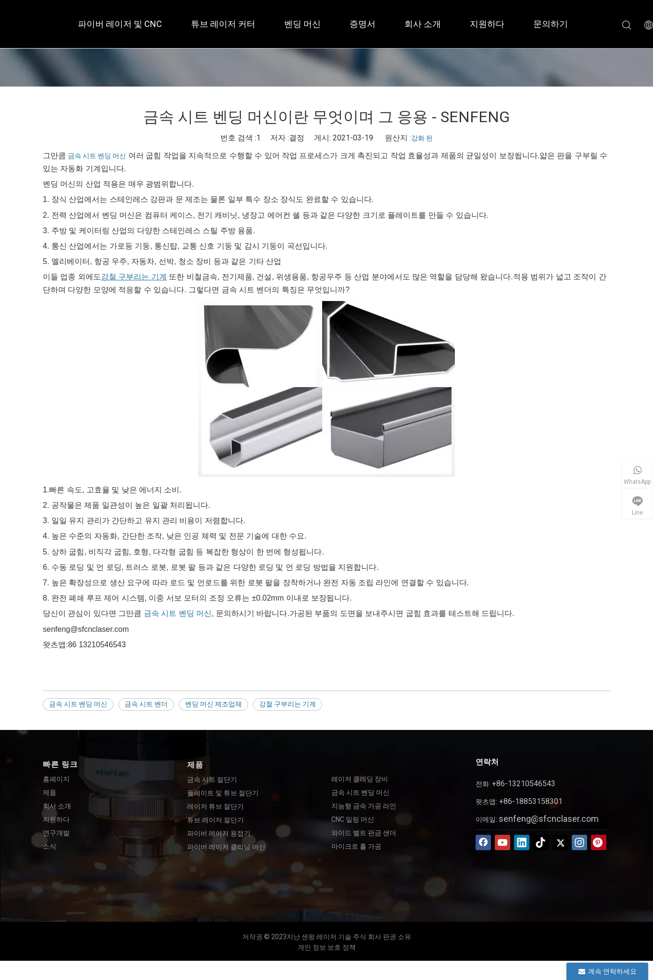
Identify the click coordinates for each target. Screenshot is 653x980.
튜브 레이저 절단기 (215, 820)
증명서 (363, 24)
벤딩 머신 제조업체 (213, 704)
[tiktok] (541, 842)
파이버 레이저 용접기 (219, 833)
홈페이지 (56, 779)
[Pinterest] (598, 842)
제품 (49, 792)
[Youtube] (502, 842)
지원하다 (487, 24)
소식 (49, 846)
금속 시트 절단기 (212, 779)
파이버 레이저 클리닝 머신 (226, 847)
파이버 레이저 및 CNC (120, 24)
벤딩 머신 (302, 24)
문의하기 (550, 24)
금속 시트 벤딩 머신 (97, 156)
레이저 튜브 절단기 (215, 806)
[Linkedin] (521, 842)
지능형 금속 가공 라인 (363, 806)
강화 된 (422, 138)
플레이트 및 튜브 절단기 (223, 793)
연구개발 (56, 833)
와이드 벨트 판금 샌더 (363, 833)
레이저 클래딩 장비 (359, 779)
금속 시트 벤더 (146, 704)
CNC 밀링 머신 (352, 819)
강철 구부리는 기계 (287, 704)
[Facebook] (483, 842)
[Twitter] (560, 842)
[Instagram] (579, 842)
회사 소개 (422, 24)
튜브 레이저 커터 (223, 24)
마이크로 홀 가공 (356, 846)
